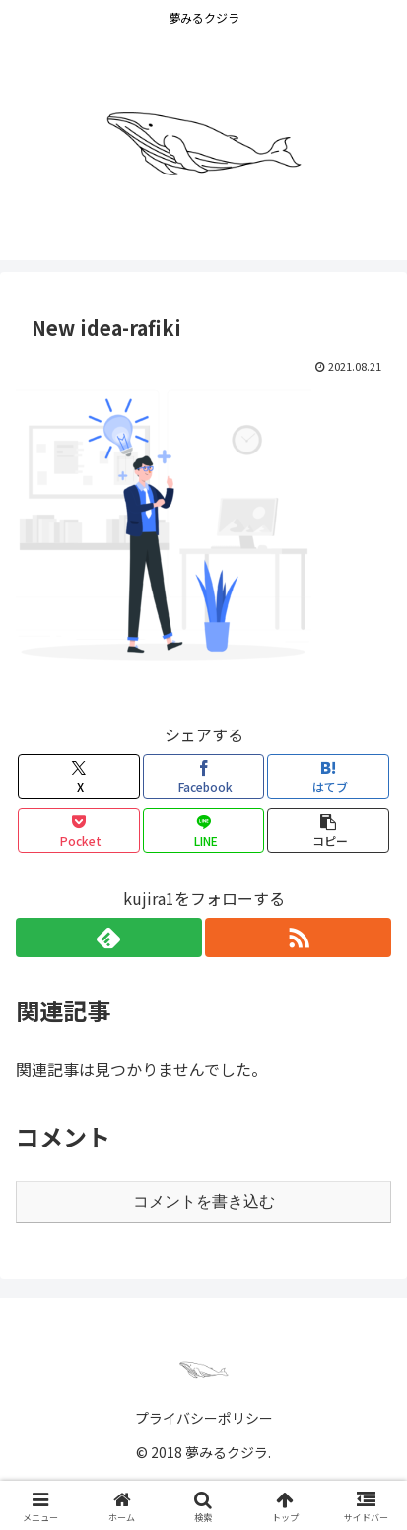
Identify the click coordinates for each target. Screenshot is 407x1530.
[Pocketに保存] (79, 830)
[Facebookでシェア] (204, 776)
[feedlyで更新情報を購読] (109, 937)
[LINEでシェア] (204, 830)
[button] (328, 830)
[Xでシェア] (79, 776)
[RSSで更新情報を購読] (298, 937)
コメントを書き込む (204, 1201)
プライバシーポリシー (204, 1417)
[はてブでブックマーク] (328, 776)
